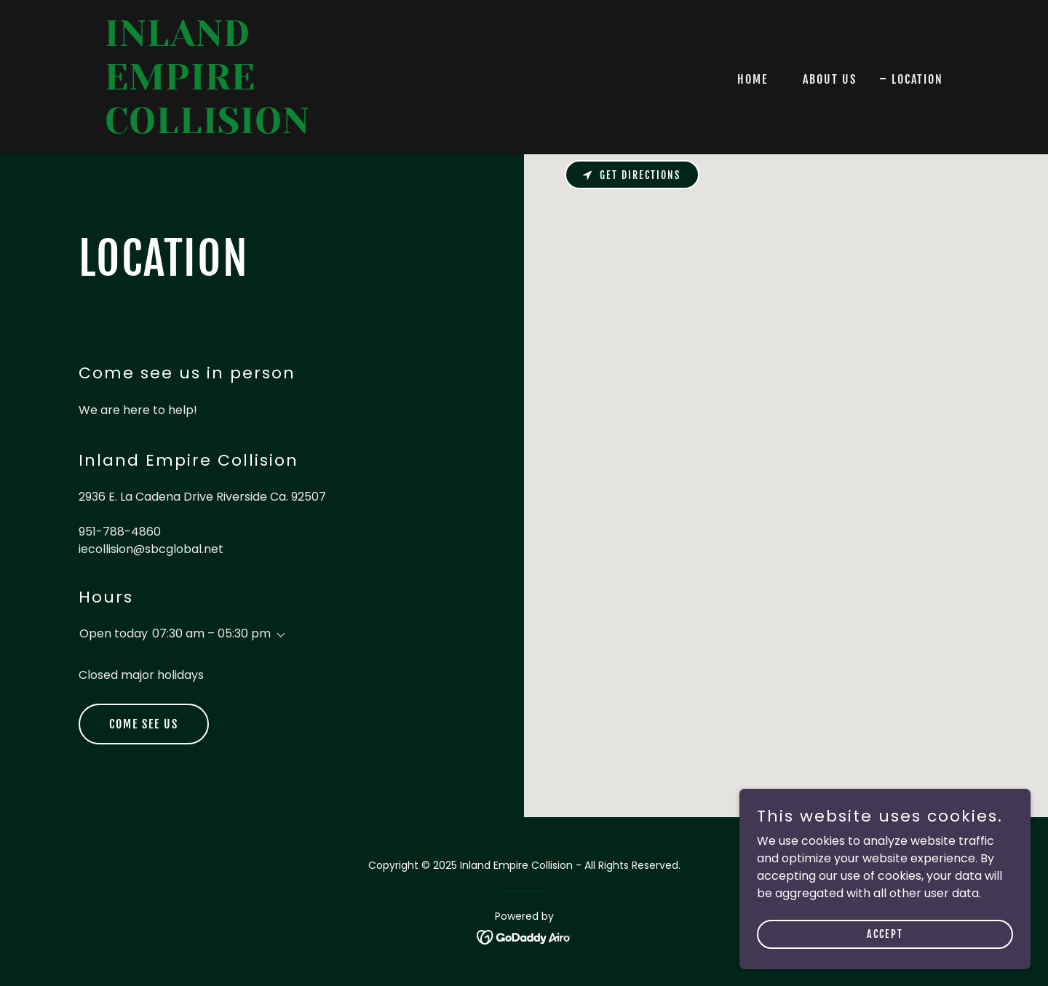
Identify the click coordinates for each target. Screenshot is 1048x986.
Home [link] (752, 79)
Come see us (143, 724)
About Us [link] (830, 79)
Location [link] (917, 79)
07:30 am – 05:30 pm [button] (211, 633)
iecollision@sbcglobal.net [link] (151, 549)
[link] (251, 129)
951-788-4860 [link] (120, 531)
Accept (885, 934)
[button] (278, 635)
